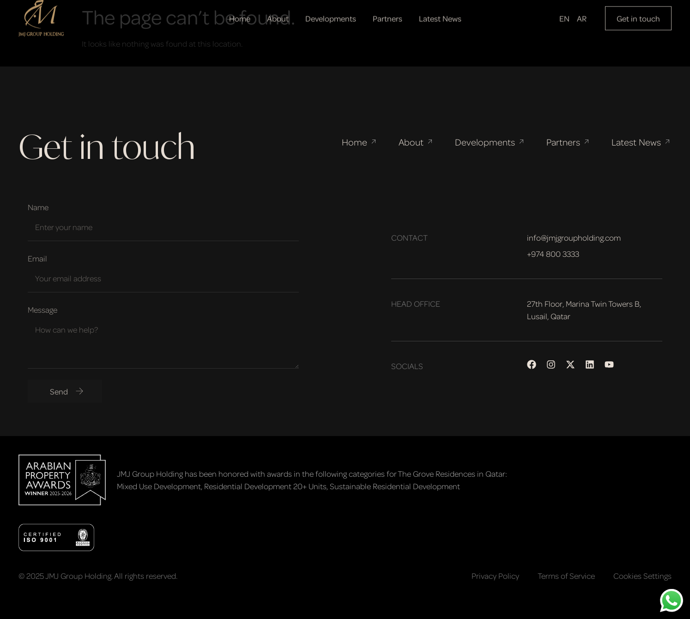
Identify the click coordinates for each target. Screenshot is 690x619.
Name (38, 207)
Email (37, 258)
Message (42, 309)
